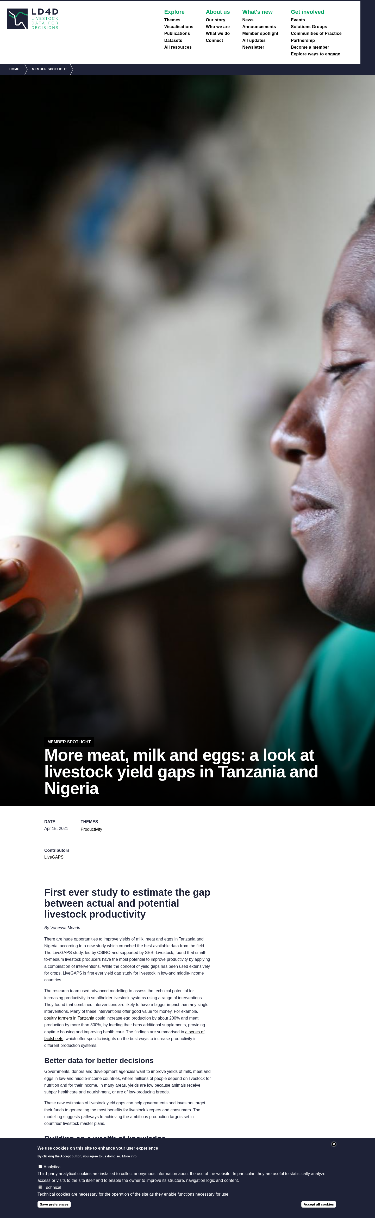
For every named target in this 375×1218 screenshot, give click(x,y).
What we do (218, 33)
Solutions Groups (309, 26)
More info (129, 1160)
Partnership (303, 40)
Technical (52, 1191)
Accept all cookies (319, 1208)
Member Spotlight (49, 69)
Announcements (259, 26)
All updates (254, 40)
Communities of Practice (316, 33)
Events (298, 20)
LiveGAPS (54, 857)
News (248, 20)
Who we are (218, 26)
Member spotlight (260, 33)
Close (334, 1148)
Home (14, 69)
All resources (178, 47)
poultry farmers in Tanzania (69, 1018)
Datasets (173, 40)
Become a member (310, 47)
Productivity (91, 829)
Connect (214, 40)
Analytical (52, 1170)
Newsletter (253, 47)
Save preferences (54, 1208)
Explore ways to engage (315, 54)
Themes (172, 20)
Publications (177, 33)
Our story (215, 20)
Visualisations (178, 26)
